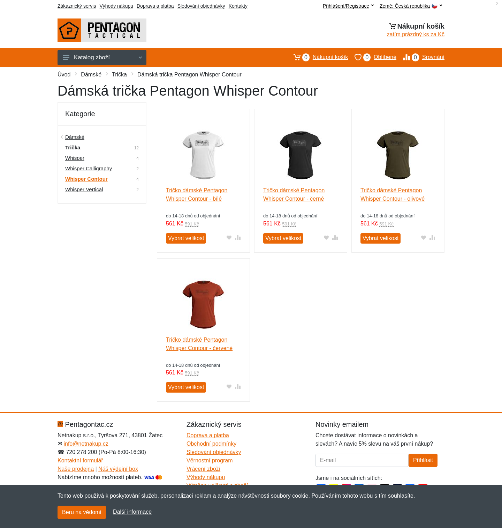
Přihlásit (423, 460)
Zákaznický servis (77, 6)
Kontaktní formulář (80, 460)
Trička (119, 74)
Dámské (91, 74)
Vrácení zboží (203, 469)
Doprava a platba (155, 6)
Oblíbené (372, 57)
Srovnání (420, 57)
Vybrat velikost (186, 238)
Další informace (132, 512)
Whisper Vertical (84, 189)
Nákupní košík (317, 57)
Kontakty (238, 6)
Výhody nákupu (116, 6)
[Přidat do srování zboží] (238, 237)
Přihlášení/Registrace (348, 5)
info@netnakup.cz (85, 444)
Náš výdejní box (118, 469)
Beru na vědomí (81, 512)
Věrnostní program (210, 460)
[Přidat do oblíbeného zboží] (229, 237)
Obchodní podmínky (211, 444)
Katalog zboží (102, 57)
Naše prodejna (76, 469)
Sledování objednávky (201, 6)
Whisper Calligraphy (88, 168)
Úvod (64, 74)
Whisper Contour (86, 179)
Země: (411, 6)
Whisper (74, 158)
